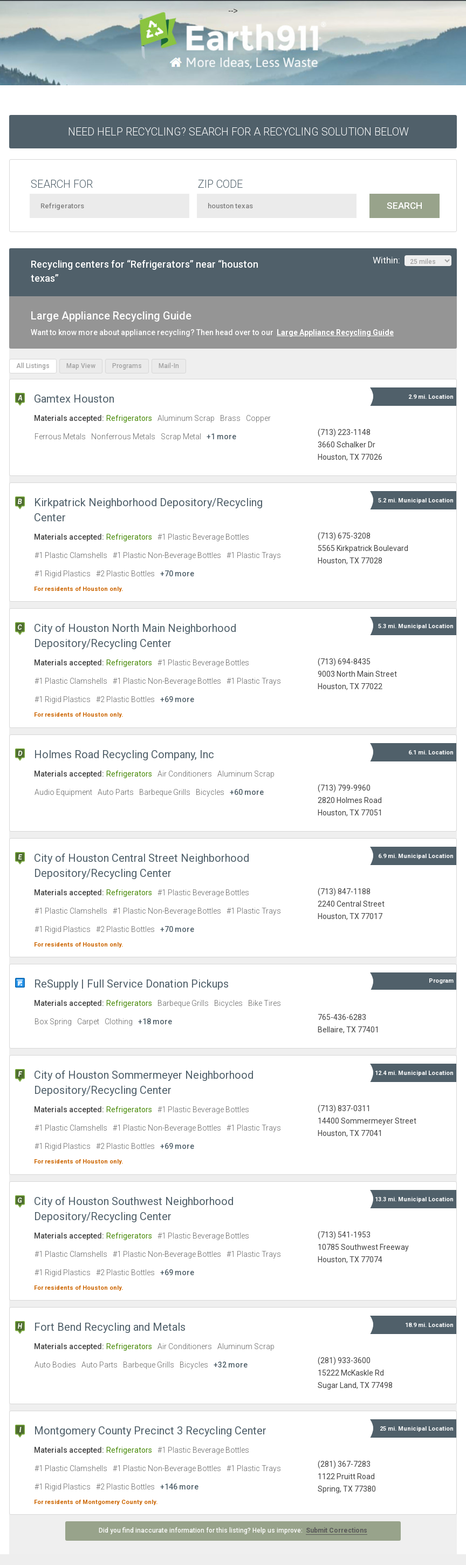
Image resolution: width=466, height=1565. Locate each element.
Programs (127, 366)
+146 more (179, 1486)
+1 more (221, 436)
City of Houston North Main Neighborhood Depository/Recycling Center (135, 636)
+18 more (155, 1021)
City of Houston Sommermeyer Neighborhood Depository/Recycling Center (143, 1083)
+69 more (177, 699)
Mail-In (169, 366)
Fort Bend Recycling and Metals (110, 1327)
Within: (412, 261)
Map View (80, 366)
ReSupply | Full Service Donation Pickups (131, 983)
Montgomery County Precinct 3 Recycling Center (150, 1430)
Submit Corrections (336, 1530)
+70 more (177, 573)
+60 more (247, 792)
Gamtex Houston (74, 398)
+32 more (231, 1364)
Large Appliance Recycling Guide (335, 332)
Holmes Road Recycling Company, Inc (124, 754)
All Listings (33, 366)
